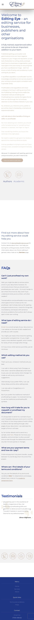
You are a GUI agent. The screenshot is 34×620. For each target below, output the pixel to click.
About (17, 592)
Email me (4, 327)
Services (17, 589)
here (11, 435)
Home (17, 586)
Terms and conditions (17, 602)
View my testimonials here (12, 160)
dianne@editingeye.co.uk (20, 243)
